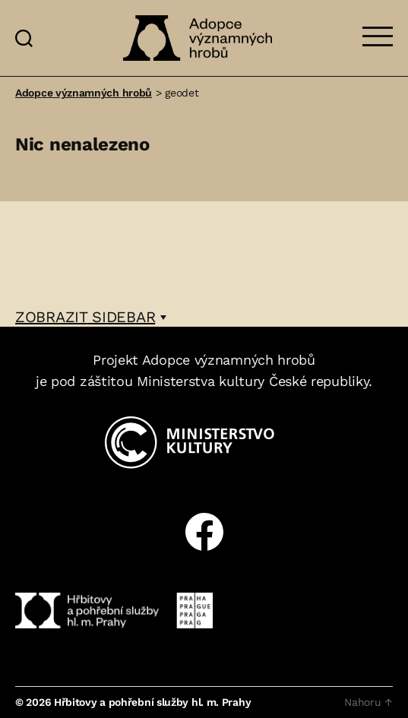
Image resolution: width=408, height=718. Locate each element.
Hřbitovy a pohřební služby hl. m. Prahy (152, 702)
